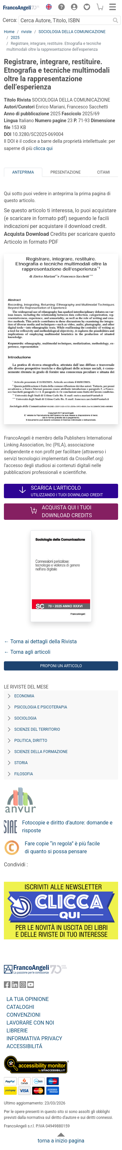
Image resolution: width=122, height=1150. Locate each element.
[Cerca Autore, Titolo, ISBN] (64, 20)
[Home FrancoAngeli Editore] (21, 8)
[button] (47, 8)
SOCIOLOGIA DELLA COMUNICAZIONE (71, 31)
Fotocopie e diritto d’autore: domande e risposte (67, 827)
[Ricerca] (115, 20)
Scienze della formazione (41, 751)
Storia (21, 763)
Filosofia (23, 774)
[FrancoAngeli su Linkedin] (15, 986)
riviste (26, 31)
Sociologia (25, 718)
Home (9, 31)
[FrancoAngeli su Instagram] (23, 986)
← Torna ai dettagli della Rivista (40, 641)
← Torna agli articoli (27, 652)
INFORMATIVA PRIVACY (34, 1038)
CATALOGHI (20, 1007)
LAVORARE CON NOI (30, 1023)
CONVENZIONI (23, 1015)
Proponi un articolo (61, 666)
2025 (15, 37)
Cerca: (10, 20)
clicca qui (43, 148)
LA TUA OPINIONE (28, 999)
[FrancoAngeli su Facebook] (7, 986)
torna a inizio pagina (61, 1141)
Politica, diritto (30, 740)
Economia (24, 696)
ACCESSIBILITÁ (24, 1046)
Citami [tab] (103, 172)
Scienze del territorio (37, 729)
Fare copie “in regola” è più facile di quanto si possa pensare (62, 847)
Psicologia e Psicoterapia (40, 707)
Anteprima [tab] (23, 172)
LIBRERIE (17, 1030)
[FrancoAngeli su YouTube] (30, 986)
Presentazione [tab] (65, 172)
